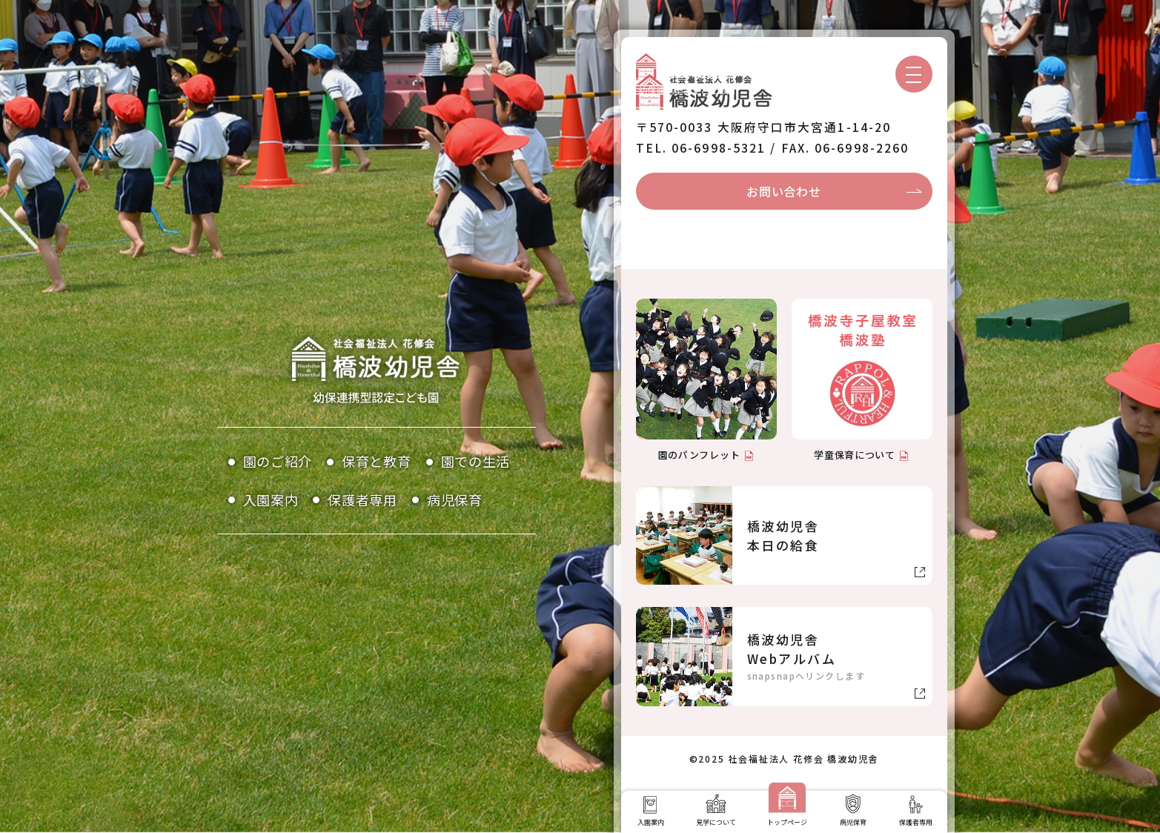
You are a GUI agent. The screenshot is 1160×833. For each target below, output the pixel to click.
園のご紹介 (278, 461)
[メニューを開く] (913, 74)
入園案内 (271, 499)
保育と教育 (376, 461)
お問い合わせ (783, 191)
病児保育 (455, 499)
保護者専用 (362, 499)
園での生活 (476, 461)
